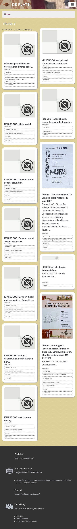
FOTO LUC (46, 127)
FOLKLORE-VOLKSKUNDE (14, 133)
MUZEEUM (46, 393)
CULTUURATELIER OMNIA (51, 382)
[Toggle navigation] (72, 4)
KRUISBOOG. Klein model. (17, 124)
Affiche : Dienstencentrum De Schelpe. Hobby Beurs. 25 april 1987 (57, 198)
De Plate (21, 4)
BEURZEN (46, 243)
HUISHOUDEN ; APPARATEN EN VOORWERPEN (16, 80)
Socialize (19, 454)
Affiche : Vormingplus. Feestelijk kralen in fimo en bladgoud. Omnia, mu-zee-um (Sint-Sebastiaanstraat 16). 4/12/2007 (57, 351)
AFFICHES (46, 236)
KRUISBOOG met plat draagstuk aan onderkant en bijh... (18, 358)
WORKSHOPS (47, 378)
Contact (18, 490)
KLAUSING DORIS (49, 385)
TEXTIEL (8, 72)
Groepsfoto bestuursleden (27, 521)
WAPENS (8, 140)
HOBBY (7, 76)
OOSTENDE (9, 85)
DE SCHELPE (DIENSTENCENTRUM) (55, 240)
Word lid (20, 516)
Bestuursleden (22, 519)
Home (7, 14)
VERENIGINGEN (10, 129)
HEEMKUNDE (47, 131)
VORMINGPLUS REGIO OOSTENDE (54, 374)
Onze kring (20, 504)
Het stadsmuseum (23, 468)
